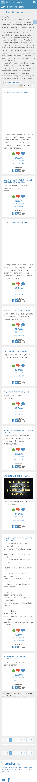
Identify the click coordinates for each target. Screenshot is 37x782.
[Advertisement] (18, 113)
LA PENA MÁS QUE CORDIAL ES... (17, 351)
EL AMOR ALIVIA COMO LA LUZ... (17, 392)
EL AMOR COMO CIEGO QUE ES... (17, 310)
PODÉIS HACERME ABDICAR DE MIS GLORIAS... (18, 431)
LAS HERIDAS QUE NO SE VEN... (17, 476)
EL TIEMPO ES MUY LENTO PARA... (18, 92)
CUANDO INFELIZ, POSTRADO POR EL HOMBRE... (18, 539)
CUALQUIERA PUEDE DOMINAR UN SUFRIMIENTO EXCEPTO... (18, 181)
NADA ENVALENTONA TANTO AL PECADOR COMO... (17, 658)
